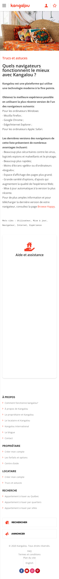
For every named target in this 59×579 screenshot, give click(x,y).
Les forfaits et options (16, 457)
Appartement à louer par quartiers (23, 502)
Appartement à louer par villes (21, 508)
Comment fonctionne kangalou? (21, 402)
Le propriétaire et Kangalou (19, 414)
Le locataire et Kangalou (17, 420)
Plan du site (29, 557)
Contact (9, 438)
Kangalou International (17, 426)
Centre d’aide (12, 463)
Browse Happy (46, 206)
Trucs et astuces (14, 58)
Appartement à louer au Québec (22, 496)
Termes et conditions (29, 554)
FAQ (29, 551)
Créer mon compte (14, 451)
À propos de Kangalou (16, 408)
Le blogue (10, 432)
